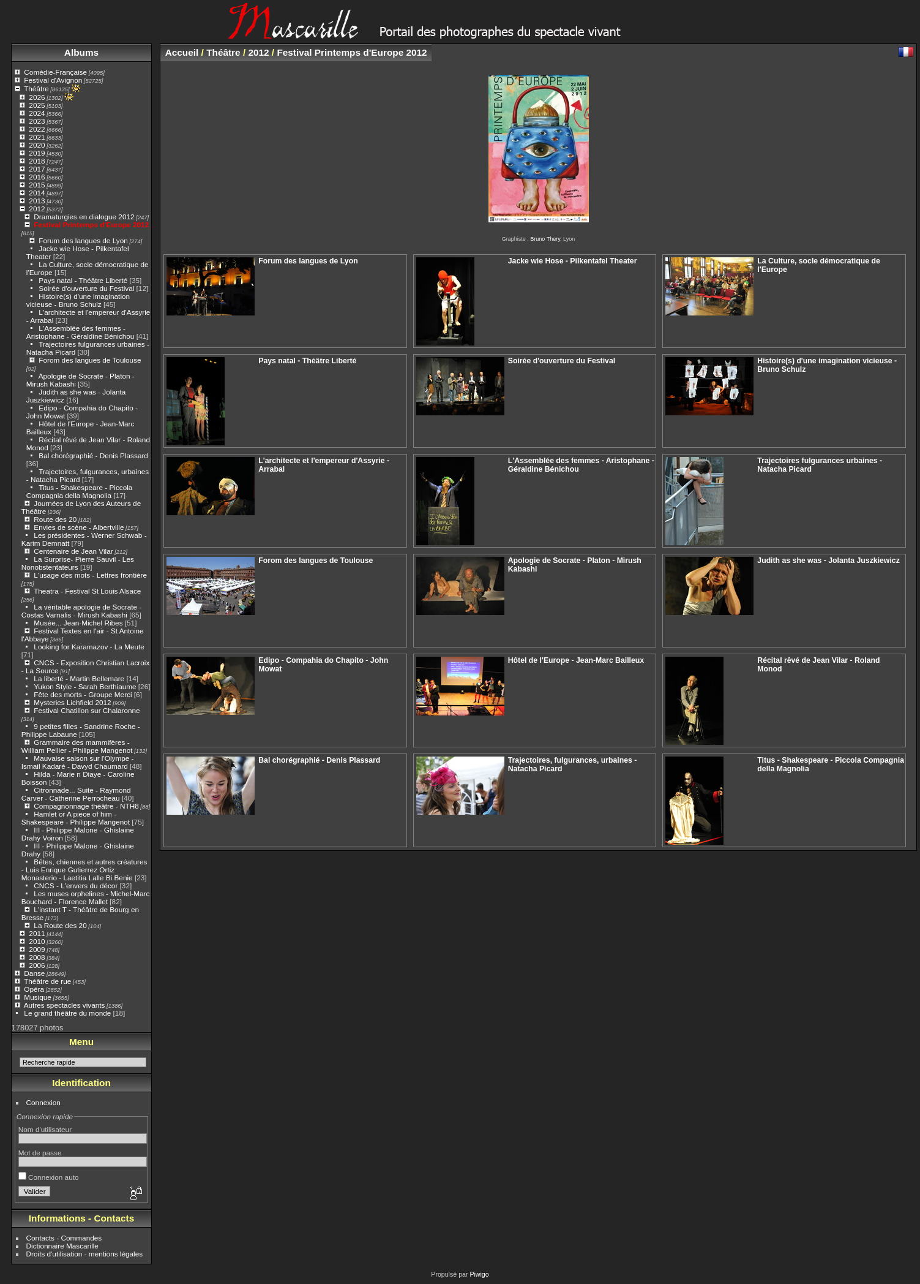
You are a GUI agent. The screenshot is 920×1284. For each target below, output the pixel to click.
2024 (37, 113)
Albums (81, 52)
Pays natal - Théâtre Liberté (83, 280)
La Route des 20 (60, 925)
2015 (37, 185)
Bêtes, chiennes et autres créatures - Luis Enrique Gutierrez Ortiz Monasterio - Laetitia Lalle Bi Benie (84, 870)
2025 (37, 105)
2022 (37, 129)
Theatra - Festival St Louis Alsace (87, 591)
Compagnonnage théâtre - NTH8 (86, 806)
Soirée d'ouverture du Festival (86, 288)
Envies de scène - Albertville (79, 527)
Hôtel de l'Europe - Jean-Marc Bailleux (576, 660)
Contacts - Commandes (64, 1238)
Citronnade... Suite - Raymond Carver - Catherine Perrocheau (76, 794)
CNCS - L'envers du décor (76, 885)
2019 (37, 153)
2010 (37, 941)
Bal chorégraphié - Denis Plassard (93, 455)
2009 (37, 949)
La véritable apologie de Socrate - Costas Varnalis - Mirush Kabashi (81, 611)
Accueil (182, 52)
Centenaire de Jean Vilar (73, 551)
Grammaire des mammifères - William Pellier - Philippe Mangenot (77, 746)
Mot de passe (40, 1153)
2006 (37, 965)
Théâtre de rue (47, 981)
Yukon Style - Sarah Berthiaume (85, 686)
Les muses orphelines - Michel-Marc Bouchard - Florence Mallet (85, 897)
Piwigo (478, 1274)
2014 (37, 193)
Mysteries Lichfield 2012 (72, 702)
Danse (34, 973)
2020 (37, 145)
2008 (37, 957)
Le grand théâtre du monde (67, 1013)
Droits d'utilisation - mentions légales (84, 1254)
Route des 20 (55, 519)
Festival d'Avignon (53, 80)
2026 (37, 97)
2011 (37, 933)
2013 (37, 201)
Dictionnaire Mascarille (62, 1246)
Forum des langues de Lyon (83, 240)
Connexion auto (48, 1177)
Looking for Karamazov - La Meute (89, 647)
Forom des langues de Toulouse (90, 360)
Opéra (34, 989)
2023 (37, 121)
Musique (37, 997)
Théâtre (36, 89)
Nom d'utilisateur (45, 1129)
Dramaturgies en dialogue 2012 (84, 217)
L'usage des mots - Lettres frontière (90, 575)
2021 (37, 137)
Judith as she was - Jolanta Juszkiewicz (828, 560)
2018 (37, 161)
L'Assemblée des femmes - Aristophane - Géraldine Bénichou (80, 332)
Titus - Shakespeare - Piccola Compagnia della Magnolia (79, 491)
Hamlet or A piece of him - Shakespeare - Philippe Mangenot (75, 818)
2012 (37, 209)
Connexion (43, 1102)
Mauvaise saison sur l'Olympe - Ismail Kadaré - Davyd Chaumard (77, 762)
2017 (37, 169)
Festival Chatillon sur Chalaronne (87, 710)
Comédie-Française (55, 72)
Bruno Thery (545, 239)
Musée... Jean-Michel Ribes (78, 623)
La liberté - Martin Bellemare (79, 678)
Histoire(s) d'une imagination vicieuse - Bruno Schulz (78, 300)
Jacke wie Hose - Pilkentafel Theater (572, 261)
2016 (37, 177)
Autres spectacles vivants (64, 1005)
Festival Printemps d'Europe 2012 (91, 224)
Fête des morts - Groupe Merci (83, 694)
